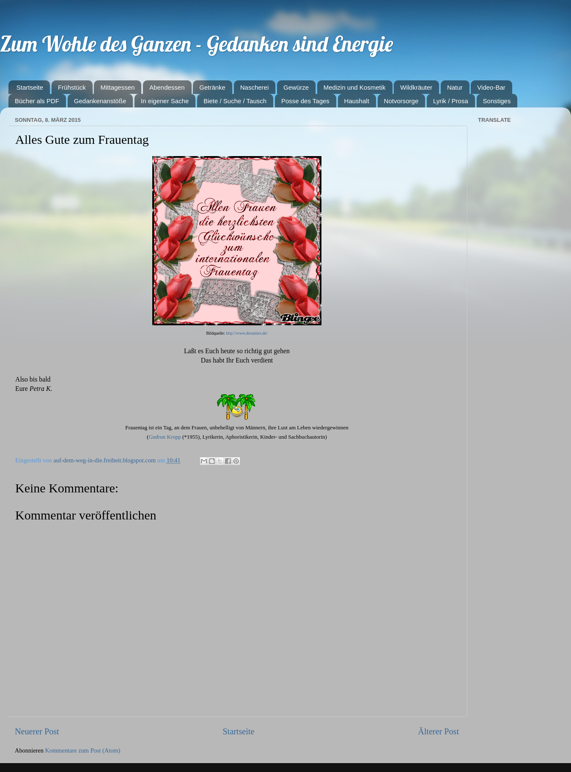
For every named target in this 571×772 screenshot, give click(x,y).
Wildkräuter (416, 87)
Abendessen (166, 87)
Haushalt (356, 100)
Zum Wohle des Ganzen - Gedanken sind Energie (196, 43)
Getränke (212, 87)
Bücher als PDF (37, 100)
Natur (455, 87)
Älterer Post (438, 731)
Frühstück (72, 87)
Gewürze (296, 87)
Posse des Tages (305, 100)
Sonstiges (497, 100)
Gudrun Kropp (164, 437)
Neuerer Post (37, 731)
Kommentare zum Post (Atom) (83, 750)
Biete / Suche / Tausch (234, 100)
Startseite (29, 87)
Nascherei (254, 87)
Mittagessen (117, 87)
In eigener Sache (165, 100)
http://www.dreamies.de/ (246, 333)
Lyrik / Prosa (450, 100)
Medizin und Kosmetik (355, 87)
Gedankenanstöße (100, 100)
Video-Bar (491, 87)
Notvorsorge (401, 100)
